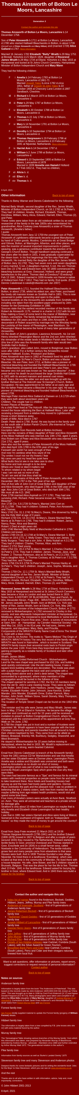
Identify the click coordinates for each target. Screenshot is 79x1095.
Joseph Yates (33, 83)
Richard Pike (15, 939)
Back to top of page (63, 195)
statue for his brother (12, 874)
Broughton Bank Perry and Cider (26, 948)
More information (28, 49)
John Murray (15, 936)
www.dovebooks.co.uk (61, 1068)
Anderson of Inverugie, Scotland (25, 905)
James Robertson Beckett (22, 911)
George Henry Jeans (19, 928)
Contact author (39, 967)
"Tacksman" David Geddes (22, 916)
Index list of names (18, 899)
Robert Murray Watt (26, 1003)
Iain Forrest (45, 1003)
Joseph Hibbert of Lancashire (24, 922)
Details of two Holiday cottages (25, 942)
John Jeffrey (14, 933)
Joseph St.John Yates (46, 86)
